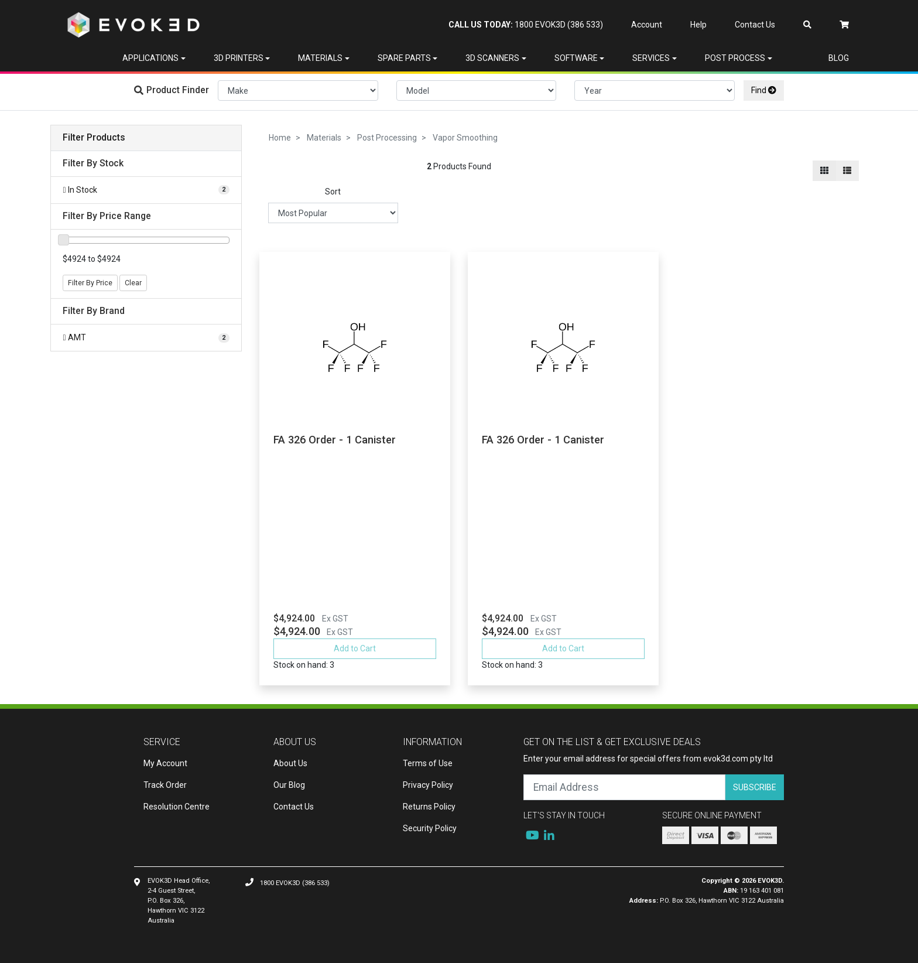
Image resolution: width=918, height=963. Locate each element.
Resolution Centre (176, 806)
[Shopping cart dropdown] (844, 25)
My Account (165, 763)
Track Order (165, 785)
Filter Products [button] (94, 137)
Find (763, 90)
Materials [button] (320, 58)
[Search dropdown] (807, 25)
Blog (838, 58)
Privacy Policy (428, 785)
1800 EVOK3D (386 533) (525, 24)
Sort (333, 191)
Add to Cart (355, 648)
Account (646, 24)
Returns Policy (429, 806)
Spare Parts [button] (404, 58)
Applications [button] (150, 58)
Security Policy (430, 828)
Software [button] (576, 58)
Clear (133, 283)
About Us (290, 763)
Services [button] (651, 58)
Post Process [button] (735, 58)
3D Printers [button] (238, 58)
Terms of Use (428, 763)
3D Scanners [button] (492, 58)
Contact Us (755, 24)
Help (698, 24)
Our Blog (289, 785)
